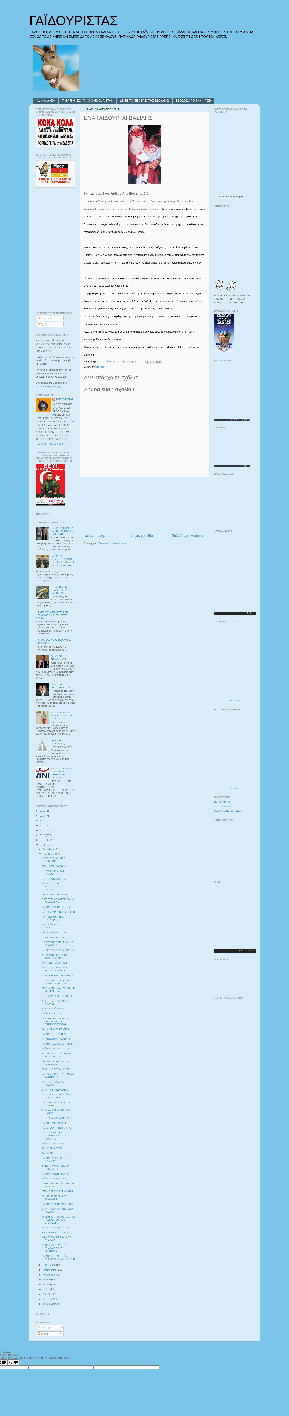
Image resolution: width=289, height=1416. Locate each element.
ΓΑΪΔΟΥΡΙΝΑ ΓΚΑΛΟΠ (54, 1123)
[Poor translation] (13, 1362)
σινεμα (255, 613)
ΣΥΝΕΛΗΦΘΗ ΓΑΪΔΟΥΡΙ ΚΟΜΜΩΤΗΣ (55, 1167)
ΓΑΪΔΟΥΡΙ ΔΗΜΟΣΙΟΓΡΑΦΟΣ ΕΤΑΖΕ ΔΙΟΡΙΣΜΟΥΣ (63, 559)
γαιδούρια (98, 366)
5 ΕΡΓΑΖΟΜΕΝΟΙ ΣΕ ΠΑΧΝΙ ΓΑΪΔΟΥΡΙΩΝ (58, 901)
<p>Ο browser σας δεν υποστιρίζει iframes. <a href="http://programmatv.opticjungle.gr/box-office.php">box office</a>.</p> (237, 661)
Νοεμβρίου (49, 854)
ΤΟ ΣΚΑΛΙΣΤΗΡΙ (223, 802)
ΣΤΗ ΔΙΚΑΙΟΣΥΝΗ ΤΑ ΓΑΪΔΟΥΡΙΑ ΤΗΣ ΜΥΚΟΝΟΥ (54, 1248)
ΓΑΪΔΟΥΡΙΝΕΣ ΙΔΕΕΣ (54, 1013)
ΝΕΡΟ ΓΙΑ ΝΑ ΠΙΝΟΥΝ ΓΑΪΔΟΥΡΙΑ (55, 1197)
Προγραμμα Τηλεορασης (240, 420)
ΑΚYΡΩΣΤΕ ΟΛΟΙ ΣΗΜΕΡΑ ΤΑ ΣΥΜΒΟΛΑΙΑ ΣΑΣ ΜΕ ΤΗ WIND (63, 773)
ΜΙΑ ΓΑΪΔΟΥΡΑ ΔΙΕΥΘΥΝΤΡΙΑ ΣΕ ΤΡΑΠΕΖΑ (58, 989)
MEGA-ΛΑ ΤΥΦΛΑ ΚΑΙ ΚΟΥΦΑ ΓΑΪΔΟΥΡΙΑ (54, 969)
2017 (43, 815)
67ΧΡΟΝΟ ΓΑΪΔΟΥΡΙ (53, 937)
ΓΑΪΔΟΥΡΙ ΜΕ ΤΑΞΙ (52, 1148)
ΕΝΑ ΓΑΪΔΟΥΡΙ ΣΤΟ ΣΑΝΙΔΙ (57, 975)
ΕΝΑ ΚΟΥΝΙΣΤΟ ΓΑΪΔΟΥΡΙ (57, 996)
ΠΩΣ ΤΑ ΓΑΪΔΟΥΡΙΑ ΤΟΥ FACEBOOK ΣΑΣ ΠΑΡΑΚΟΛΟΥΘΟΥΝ (55, 1021)
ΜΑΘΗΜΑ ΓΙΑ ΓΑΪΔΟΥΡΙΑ (56, 1069)
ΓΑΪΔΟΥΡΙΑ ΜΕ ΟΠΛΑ (54, 932)
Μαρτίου (48, 1299)
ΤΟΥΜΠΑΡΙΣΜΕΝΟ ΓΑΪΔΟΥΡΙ (53, 872)
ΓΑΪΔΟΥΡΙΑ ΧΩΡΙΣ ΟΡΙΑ (55, 1029)
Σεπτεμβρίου (50, 1270)
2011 (43, 845)
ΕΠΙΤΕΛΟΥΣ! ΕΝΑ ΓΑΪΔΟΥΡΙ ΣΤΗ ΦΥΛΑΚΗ (58, 1096)
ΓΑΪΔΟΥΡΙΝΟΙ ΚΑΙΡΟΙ (54, 1178)
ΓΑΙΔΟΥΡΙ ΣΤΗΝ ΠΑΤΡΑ (55, 1227)
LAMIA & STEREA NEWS (228, 810)
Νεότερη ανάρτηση (98, 536)
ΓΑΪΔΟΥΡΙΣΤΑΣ (73, 20)
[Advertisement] (144, 505)
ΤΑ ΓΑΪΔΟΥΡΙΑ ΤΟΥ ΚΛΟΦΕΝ (58, 912)
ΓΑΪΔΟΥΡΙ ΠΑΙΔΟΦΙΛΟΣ (58, 658)
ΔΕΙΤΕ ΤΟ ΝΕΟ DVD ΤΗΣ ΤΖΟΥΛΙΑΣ (144, 100)
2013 (43, 835)
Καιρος (247, 466)
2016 (43, 820)
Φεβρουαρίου (50, 1304)
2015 (43, 825)
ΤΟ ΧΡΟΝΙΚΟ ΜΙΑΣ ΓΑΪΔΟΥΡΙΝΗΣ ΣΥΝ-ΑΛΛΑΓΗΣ (54, 1135)
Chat (238, 950)
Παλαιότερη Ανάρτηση (188, 536)
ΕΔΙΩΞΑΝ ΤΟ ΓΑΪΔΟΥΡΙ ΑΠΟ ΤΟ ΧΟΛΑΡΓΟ (58, 1055)
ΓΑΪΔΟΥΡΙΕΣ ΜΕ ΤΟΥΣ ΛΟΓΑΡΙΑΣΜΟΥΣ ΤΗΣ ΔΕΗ (58, 1257)
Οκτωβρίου (49, 1265)
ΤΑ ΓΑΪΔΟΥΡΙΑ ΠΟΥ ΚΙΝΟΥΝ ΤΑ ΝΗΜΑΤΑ (58, 1075)
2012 (43, 840)
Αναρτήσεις (45, 318)
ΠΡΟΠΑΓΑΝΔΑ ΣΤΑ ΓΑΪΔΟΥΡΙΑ (53, 1083)
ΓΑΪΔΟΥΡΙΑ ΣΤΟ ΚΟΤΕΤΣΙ (56, 907)
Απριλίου (48, 1294)
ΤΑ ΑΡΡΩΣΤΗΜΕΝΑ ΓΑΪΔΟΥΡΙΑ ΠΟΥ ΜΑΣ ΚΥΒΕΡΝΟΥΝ (63, 531)
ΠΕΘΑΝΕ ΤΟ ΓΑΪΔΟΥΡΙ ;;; (58, 742)
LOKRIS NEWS (222, 806)
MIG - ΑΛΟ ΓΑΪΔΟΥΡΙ (54, 866)
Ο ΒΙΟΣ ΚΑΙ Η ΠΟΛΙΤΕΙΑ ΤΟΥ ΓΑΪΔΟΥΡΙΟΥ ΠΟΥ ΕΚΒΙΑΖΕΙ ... (58, 1219)
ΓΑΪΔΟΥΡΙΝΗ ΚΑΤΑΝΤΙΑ (55, 1048)
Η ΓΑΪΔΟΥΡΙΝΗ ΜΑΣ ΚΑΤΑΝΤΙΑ (53, 860)
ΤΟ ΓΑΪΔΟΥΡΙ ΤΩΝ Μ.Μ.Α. (57, 1127)
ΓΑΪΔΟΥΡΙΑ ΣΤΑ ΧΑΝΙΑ (55, 894)
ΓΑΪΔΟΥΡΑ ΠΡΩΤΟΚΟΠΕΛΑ (60, 686)
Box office (235, 700)
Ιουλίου (47, 1279)
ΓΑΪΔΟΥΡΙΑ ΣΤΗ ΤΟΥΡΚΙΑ (56, 1173)
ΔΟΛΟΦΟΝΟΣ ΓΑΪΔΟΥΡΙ (56, 1039)
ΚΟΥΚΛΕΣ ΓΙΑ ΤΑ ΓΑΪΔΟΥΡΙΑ (58, 950)
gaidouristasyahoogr (48, 386)
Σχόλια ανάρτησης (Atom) (112, 543)
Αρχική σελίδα (46, 100)
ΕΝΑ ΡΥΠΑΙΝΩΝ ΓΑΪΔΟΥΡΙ (57, 1089)
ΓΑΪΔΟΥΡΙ (47, 1153)
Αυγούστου (49, 1274)
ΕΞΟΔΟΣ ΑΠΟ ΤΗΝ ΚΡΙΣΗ (193, 100)
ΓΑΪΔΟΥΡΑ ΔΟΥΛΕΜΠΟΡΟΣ (57, 1043)
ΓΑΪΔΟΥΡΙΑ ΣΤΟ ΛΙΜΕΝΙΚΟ (57, 1204)
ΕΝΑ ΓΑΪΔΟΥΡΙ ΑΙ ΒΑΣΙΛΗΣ (57, 1118)
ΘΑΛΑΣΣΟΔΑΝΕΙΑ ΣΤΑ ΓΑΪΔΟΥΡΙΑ (55, 1063)
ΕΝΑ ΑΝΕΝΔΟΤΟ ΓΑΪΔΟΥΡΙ (57, 1232)
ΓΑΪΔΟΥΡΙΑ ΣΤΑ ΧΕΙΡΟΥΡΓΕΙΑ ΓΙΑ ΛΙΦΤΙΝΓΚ (53, 886)
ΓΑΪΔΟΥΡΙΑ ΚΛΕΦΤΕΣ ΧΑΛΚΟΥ (54, 1159)
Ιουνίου (47, 1284)
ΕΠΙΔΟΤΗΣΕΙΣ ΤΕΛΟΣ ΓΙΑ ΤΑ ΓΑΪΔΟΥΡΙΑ (59, 590)
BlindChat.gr (253, 950)
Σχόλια (43, 324)
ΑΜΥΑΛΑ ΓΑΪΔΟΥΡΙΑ (53, 1008)
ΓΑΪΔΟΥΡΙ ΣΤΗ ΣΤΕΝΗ (54, 1034)
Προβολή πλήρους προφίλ (50, 443)
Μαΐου (46, 1289)
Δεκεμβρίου (49, 849)
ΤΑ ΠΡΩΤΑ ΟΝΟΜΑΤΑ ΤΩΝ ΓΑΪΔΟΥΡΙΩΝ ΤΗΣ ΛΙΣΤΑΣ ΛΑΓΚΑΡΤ (52, 615)
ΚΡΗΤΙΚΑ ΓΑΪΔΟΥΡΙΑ (54, 878)
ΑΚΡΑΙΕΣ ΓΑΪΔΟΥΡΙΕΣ (54, 962)
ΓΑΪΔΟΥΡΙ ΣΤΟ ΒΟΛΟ (54, 1143)
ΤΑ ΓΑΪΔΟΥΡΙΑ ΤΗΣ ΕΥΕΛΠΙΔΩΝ (53, 918)
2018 (43, 810)
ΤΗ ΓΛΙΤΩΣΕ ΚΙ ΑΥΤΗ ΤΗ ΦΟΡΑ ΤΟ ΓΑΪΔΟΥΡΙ (56, 982)
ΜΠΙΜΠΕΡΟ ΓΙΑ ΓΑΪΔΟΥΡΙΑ (57, 1191)
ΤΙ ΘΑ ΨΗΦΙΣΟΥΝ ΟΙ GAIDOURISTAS (87, 100)
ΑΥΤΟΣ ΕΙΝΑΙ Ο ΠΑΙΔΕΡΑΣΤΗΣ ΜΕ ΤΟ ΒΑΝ (61, 715)
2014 (43, 830)
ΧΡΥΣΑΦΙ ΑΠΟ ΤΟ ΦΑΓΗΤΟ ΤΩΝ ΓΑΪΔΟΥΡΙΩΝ (58, 956)
